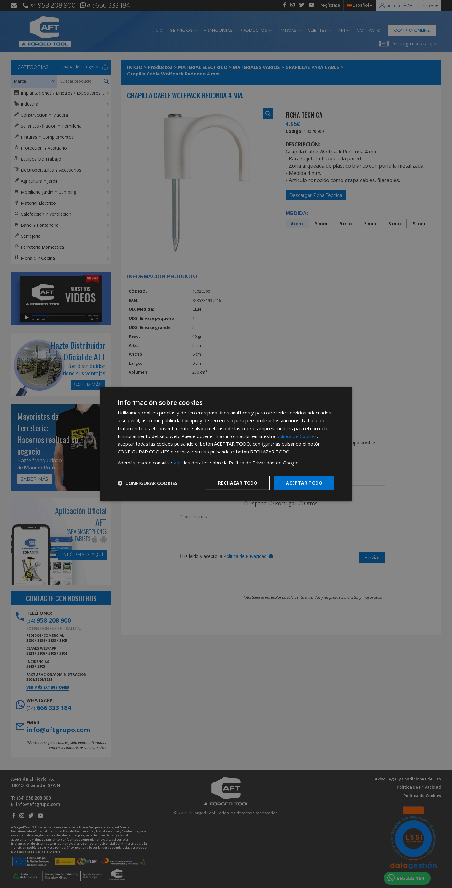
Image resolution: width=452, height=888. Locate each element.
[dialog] (226, 444)
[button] (148, 483)
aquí (178, 462)
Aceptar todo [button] (304, 483)
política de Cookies (297, 436)
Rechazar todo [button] (237, 483)
